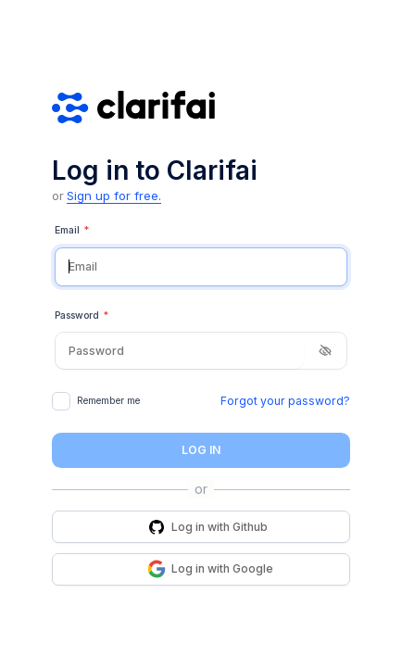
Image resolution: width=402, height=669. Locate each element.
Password (81, 316)
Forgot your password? (285, 401)
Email (72, 230)
